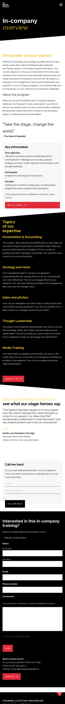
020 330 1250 (18, 667)
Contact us (11, 379)
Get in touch (15, 206)
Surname (6, 560)
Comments (8, 597)
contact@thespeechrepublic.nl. (24, 670)
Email (6, 573)
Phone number (11, 585)
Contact (10, 678)
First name (7, 550)
